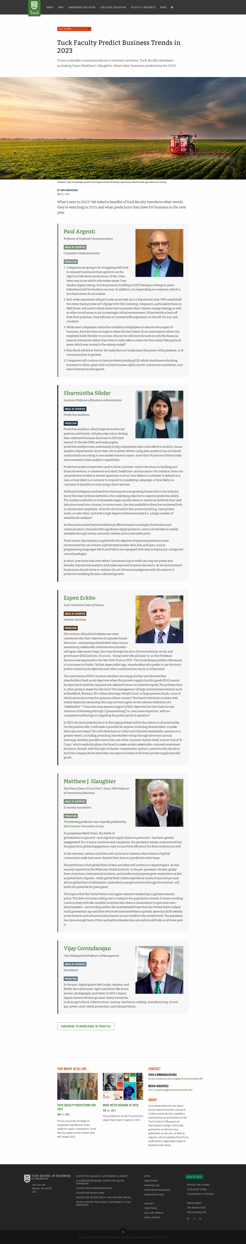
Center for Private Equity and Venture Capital (103, 1197)
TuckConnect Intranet (200, 1194)
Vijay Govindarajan (87, 948)
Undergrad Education (82, 7)
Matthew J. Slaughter (90, 781)
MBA (61, 7)
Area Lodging (152, 1217)
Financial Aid (152, 1185)
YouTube (200, 1218)
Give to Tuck (194, 1177)
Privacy (162, 1237)
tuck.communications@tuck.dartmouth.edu (175, 1078)
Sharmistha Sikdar (87, 393)
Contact (149, 1203)
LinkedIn (194, 1218)
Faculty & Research (143, 7)
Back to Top (123, 1231)
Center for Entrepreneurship (94, 1188)
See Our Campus (153, 1212)
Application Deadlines (157, 1189)
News (164, 7)
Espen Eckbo (79, 598)
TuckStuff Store (197, 1189)
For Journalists (196, 1212)
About (50, 7)
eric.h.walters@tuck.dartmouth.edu (170, 1090)
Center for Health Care (90, 1192)
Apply (147, 1176)
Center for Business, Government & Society (102, 1176)
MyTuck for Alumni (198, 1184)
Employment (194, 1203)
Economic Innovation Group (86, 826)
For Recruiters (196, 1207)
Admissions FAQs (154, 1194)
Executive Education (113, 7)
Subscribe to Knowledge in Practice (86, 1026)
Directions (150, 1208)
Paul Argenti (79, 231)
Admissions (151, 1180)
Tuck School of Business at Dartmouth (34, 8)
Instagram (188, 1218)
